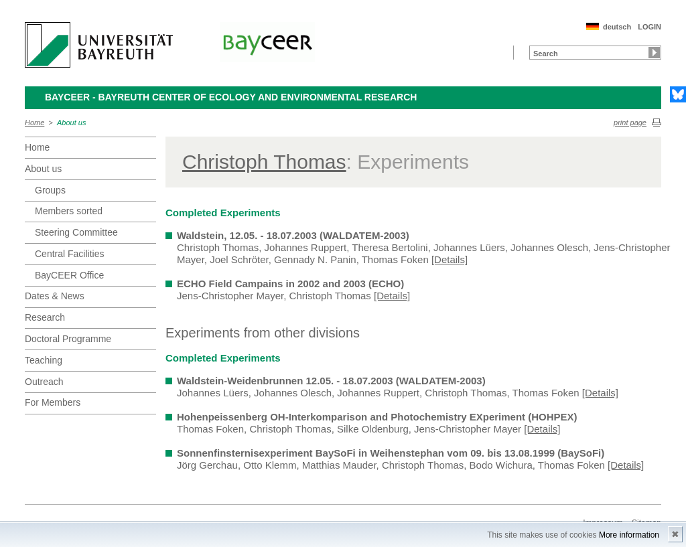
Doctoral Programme (68, 338)
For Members (52, 402)
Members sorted (68, 211)
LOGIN (649, 27)
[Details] (449, 259)
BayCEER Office (69, 275)
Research (45, 317)
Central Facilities (69, 253)
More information (629, 535)
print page (630, 123)
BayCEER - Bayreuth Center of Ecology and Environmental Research (231, 97)
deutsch (617, 27)
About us (71, 123)
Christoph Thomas (264, 162)
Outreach (44, 381)
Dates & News (54, 296)
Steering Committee (76, 232)
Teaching (43, 360)
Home (34, 123)
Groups (50, 190)
